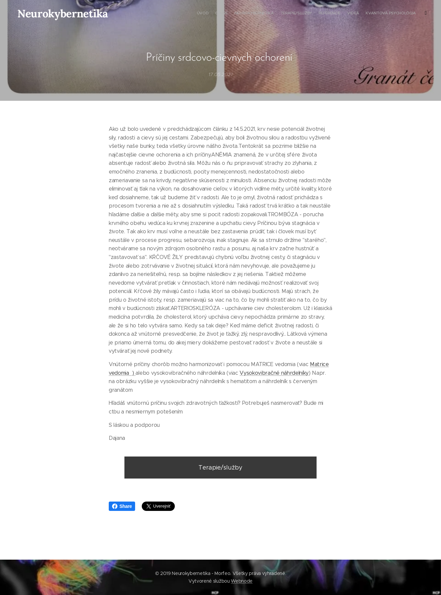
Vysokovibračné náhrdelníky (274, 372)
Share (122, 506)
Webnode (242, 581)
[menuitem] (341, 13)
